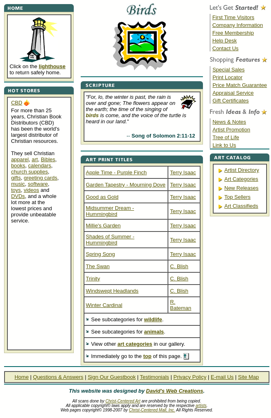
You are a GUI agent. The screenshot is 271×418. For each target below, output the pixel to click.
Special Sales (228, 70)
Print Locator (227, 77)
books (18, 165)
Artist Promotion (231, 130)
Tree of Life (225, 137)
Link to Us (224, 145)
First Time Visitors (233, 17)
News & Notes (229, 122)
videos (31, 190)
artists (201, 405)
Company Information (237, 25)
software (38, 184)
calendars (39, 165)
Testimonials (154, 377)
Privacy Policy (189, 377)
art (35, 159)
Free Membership (233, 33)
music (18, 184)
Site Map (248, 377)
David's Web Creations (174, 391)
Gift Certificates (230, 101)
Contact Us (225, 48)
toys (16, 190)
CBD (16, 103)
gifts (16, 178)
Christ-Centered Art (123, 401)
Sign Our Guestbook (112, 377)
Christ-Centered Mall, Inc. (152, 410)
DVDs (18, 196)
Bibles (48, 159)
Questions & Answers (58, 377)
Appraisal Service (232, 93)
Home (22, 377)
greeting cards (40, 178)
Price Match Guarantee (239, 85)
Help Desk (224, 41)
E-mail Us (222, 377)
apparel (20, 159)
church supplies (29, 172)
